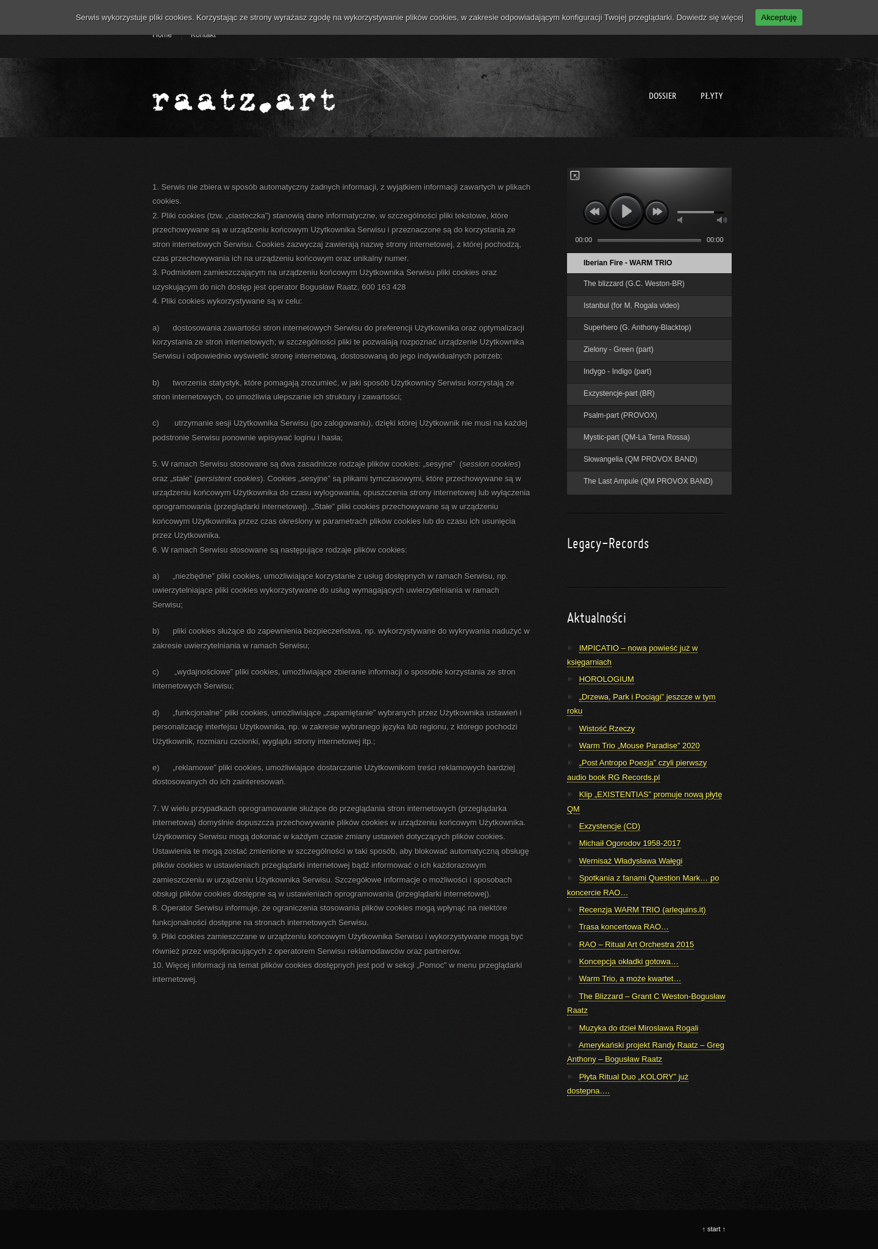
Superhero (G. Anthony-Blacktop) (637, 327)
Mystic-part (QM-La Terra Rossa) (637, 437)
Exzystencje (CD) (609, 826)
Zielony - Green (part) (619, 349)
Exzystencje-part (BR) (619, 393)
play (625, 211)
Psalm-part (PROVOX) (620, 415)
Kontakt (203, 34)
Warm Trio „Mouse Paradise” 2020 (639, 745)
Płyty (712, 96)
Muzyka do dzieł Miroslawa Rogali (639, 1027)
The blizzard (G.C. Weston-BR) (634, 283)
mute (680, 220)
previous (596, 211)
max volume (722, 220)
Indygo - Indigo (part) (617, 371)
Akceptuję (779, 17)
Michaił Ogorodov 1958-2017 (630, 843)
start (714, 1229)
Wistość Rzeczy (607, 728)
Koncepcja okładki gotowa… (629, 961)
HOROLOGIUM (606, 679)
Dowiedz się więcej (709, 17)
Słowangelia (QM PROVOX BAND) (641, 459)
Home (162, 34)
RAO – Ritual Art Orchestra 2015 (636, 944)
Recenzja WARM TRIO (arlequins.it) (642, 909)
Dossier (662, 96)
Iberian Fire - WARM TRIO (628, 263)
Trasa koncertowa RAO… (624, 926)
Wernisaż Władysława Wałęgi (631, 860)
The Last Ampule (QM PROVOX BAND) (648, 481)
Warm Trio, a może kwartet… (630, 978)
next (656, 211)
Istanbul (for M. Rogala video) (631, 305)
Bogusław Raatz (243, 97)
